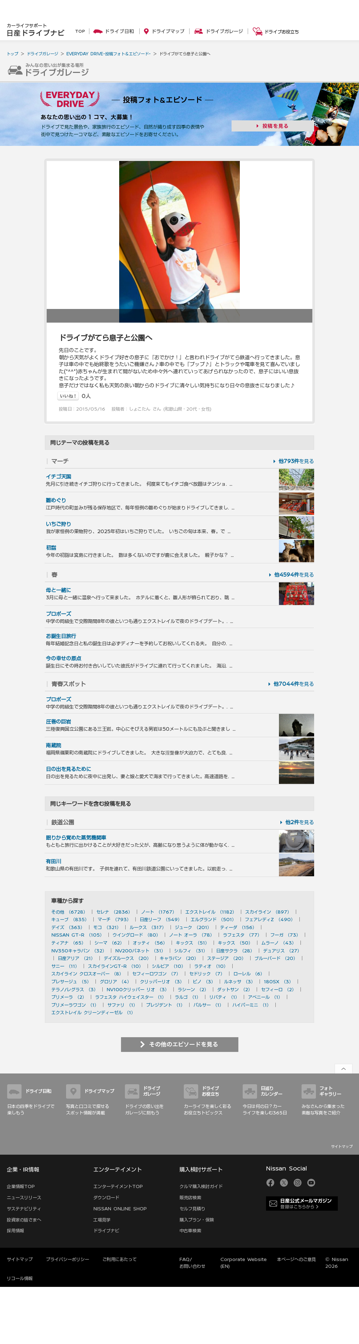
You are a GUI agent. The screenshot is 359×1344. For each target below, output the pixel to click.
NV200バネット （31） (140, 950)
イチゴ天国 (58, 476)
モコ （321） (107, 927)
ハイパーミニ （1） (251, 1005)
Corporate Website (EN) (243, 1262)
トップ (12, 54)
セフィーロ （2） (278, 989)
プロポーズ (58, 613)
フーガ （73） (285, 935)
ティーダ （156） (238, 927)
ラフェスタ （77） (242, 935)
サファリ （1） (122, 1005)
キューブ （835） (70, 919)
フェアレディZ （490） (270, 919)
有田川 (53, 861)
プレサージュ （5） (71, 981)
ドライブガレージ (42, 54)
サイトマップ (342, 1146)
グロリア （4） (115, 981)
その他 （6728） (69, 912)
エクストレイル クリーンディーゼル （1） (93, 1012)
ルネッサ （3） (239, 981)
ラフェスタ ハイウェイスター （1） (130, 997)
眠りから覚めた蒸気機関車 (76, 837)
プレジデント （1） (165, 1005)
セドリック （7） (207, 973)
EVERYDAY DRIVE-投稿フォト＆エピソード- (108, 54)
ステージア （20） (226, 958)
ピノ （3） (204, 981)
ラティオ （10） (211, 966)
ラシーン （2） (193, 989)
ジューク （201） (193, 927)
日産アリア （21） (76, 958)
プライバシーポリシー (67, 1259)
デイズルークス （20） (127, 958)
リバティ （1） (224, 997)
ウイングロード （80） (136, 935)
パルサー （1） (209, 1005)
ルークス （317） (148, 927)
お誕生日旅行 (61, 636)
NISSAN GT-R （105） (77, 935)
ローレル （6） (249, 973)
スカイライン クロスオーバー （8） (87, 973)
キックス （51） (192, 943)
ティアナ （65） (68, 943)
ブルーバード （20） (276, 958)
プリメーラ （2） (69, 997)
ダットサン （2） (234, 989)
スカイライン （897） (268, 912)
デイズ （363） (68, 927)
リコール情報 (20, 1278)
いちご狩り (58, 524)
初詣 (51, 547)
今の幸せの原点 (63, 658)
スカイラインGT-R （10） (115, 966)
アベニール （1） (265, 997)
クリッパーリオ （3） (162, 981)
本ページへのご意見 (296, 1259)
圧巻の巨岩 (58, 721)
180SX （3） (278, 981)
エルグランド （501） (213, 919)
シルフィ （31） (191, 950)
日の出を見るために (68, 769)
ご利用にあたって (119, 1259)
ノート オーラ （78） (191, 935)
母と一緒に (58, 590)
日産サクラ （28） (235, 950)
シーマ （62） (109, 943)
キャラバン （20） (179, 958)
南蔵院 (53, 745)
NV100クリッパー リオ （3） (138, 989)
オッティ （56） (150, 943)
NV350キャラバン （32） (79, 950)
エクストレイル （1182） (211, 912)
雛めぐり (56, 500)
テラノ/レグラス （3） (74, 989)
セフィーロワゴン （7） (156, 973)
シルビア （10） (169, 966)
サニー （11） (65, 966)
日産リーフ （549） (161, 919)
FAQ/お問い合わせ (192, 1262)
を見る (296, 461)
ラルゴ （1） (188, 997)
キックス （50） (235, 943)
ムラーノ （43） (278, 943)
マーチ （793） (114, 919)
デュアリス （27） (282, 950)
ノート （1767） (159, 912)
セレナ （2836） (114, 912)
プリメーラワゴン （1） (75, 1005)
